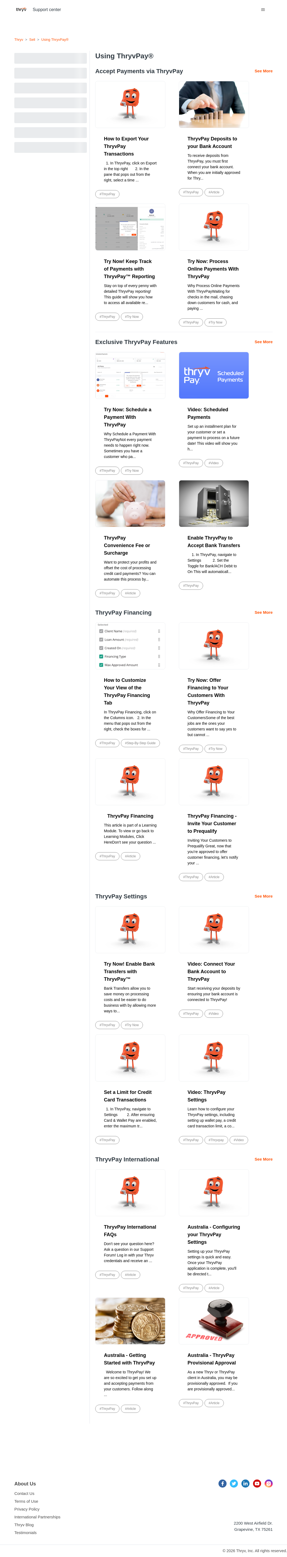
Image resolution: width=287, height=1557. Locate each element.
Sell (32, 40)
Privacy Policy (26, 1509)
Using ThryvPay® (55, 40)
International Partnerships (37, 1517)
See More (264, 71)
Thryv (18, 40)
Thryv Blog (24, 1524)
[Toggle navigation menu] (263, 9)
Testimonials (25, 1532)
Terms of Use (26, 1501)
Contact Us (24, 1493)
